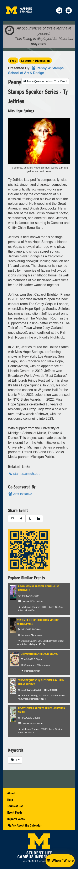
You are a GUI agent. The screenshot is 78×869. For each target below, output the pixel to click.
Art (15, 760)
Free (13, 61)
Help (10, 799)
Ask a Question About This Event (45, 81)
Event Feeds (14, 812)
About (11, 793)
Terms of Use (15, 806)
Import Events (16, 819)
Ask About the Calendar (24, 825)
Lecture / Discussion (35, 61)
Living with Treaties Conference (39, 654)
